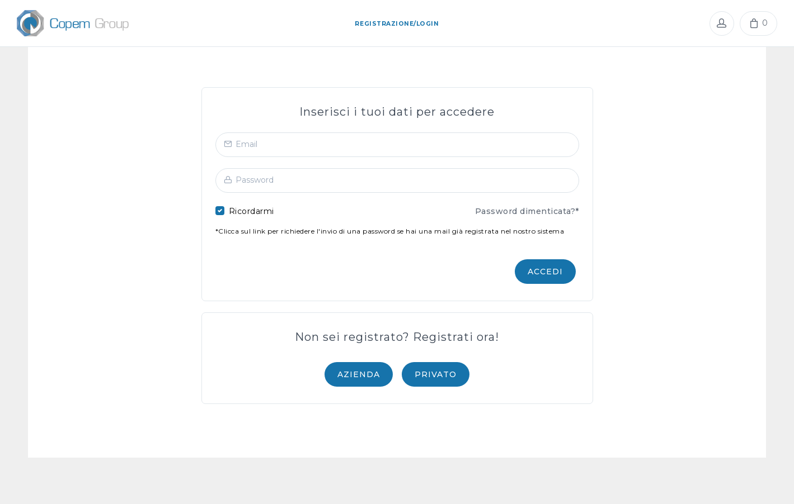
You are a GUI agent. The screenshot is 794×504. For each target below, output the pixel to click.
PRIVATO (436, 374)
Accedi (545, 272)
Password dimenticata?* (527, 211)
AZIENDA (358, 374)
